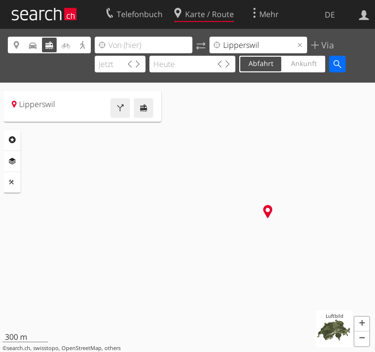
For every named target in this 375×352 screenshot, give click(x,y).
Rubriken (12, 140)
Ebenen (12, 161)
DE (330, 14)
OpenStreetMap (82, 348)
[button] (361, 324)
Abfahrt (261, 63)
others (112, 348)
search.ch (18, 348)
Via (326, 45)
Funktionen (12, 182)
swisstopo (46, 348)
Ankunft (304, 63)
